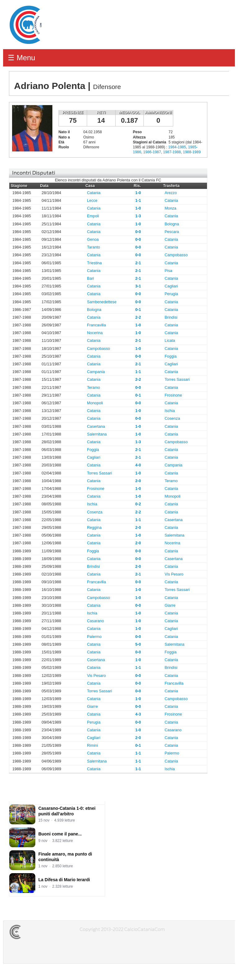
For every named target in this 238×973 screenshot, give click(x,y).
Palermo (94, 637)
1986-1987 (152, 152)
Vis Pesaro (174, 574)
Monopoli (95, 403)
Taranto (93, 247)
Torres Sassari (177, 379)
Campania (96, 372)
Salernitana (97, 434)
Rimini (92, 745)
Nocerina (95, 333)
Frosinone (173, 395)
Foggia (171, 356)
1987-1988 (172, 152)
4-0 (138, 465)
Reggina (94, 527)
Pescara (172, 232)
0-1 (138, 310)
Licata (170, 340)
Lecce (92, 200)
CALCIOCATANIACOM (37, 931)
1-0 (138, 193)
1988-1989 (192, 152)
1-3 (138, 216)
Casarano (95, 621)
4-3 (138, 714)
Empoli (93, 216)
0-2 (138, 504)
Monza (170, 208)
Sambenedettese (102, 302)
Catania (93, 193)
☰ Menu (21, 57)
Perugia (171, 294)
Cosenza (172, 418)
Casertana (96, 426)
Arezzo (171, 193)
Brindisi (171, 317)
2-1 (138, 263)
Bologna (172, 224)
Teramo (93, 387)
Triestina (94, 263)
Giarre (170, 605)
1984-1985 (177, 147)
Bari (90, 278)
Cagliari (171, 286)
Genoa (93, 239)
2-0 (138, 481)
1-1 (138, 200)
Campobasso (176, 255)
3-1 (138, 286)
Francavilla (96, 325)
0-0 (138, 232)
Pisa (168, 271)
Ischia (170, 411)
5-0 (138, 644)
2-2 (138, 317)
